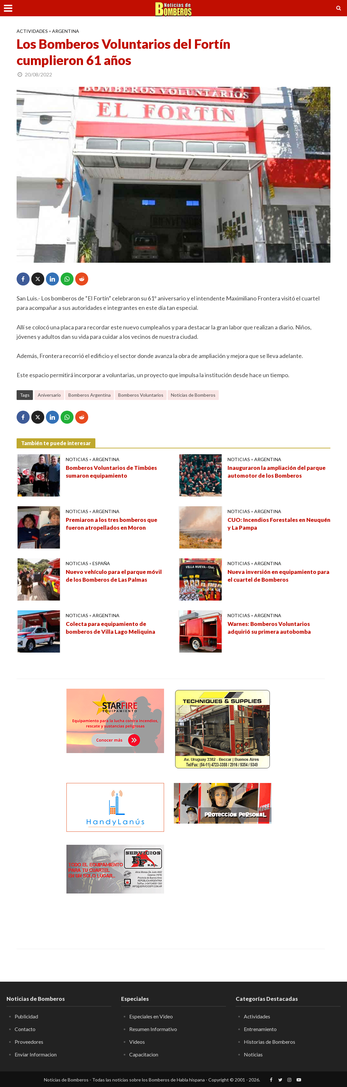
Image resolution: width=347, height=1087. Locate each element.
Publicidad (27, 1016)
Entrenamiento (260, 1029)
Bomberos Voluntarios (140, 395)
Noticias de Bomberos (193, 395)
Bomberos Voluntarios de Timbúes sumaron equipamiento (113, 472)
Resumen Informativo (153, 1029)
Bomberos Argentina (89, 395)
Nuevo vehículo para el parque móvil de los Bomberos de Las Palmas (115, 576)
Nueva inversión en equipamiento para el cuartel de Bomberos (274, 576)
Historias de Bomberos (270, 1041)
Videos (137, 1041)
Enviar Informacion (36, 1054)
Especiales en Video (151, 1016)
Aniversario (49, 395)
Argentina (65, 31)
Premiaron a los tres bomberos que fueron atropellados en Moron (113, 524)
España (101, 563)
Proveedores (29, 1041)
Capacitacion (144, 1054)
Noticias (77, 459)
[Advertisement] (222, 885)
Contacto (25, 1029)
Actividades (32, 31)
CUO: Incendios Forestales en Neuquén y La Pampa (268, 524)
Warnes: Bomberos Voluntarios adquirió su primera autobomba (270, 628)
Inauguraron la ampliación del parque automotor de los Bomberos (278, 472)
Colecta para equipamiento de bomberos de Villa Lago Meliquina (112, 628)
